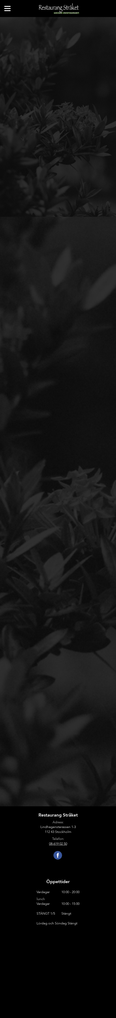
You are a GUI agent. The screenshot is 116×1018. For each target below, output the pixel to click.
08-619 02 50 (58, 843)
